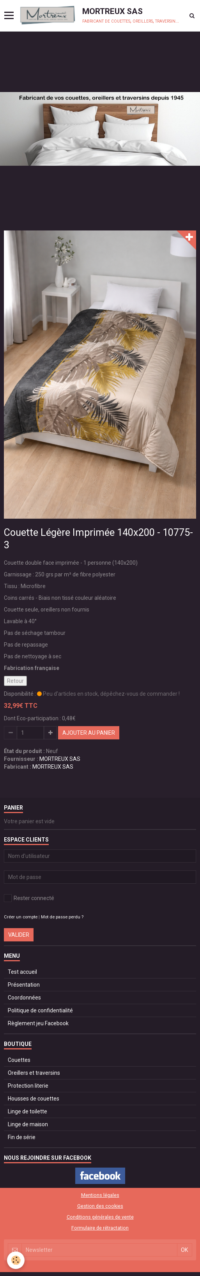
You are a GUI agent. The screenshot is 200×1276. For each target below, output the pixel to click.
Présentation (24, 985)
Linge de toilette (27, 1111)
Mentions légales (100, 1195)
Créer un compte (20, 917)
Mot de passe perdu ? (62, 917)
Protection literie (28, 1086)
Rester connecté (29, 898)
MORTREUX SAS (59, 759)
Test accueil (22, 972)
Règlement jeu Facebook (38, 1023)
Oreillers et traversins (34, 1073)
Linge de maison (28, 1124)
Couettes (19, 1060)
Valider (18, 935)
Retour (15, 681)
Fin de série (21, 1137)
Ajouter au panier (88, 733)
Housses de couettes (33, 1098)
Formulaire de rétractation (100, 1228)
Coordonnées (24, 997)
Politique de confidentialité (40, 1010)
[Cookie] (16, 1260)
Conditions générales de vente (100, 1217)
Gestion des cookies (100, 1206)
